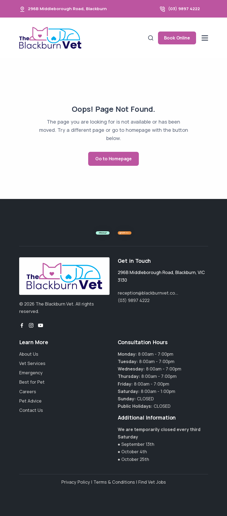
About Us (28, 354)
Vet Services (32, 363)
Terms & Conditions (114, 482)
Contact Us (31, 410)
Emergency (31, 373)
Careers (27, 392)
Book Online (177, 38)
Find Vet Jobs (152, 482)
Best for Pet (32, 382)
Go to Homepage (113, 159)
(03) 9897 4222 (184, 9)
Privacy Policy (75, 482)
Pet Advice (30, 401)
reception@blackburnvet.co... (148, 293)
